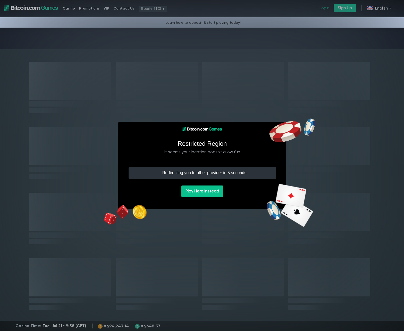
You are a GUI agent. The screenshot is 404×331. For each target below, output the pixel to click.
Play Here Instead (202, 191)
